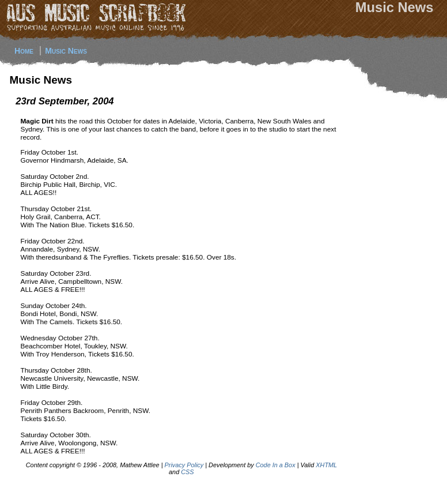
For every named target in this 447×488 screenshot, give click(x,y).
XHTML (326, 464)
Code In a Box (276, 464)
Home (23, 50)
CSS (187, 471)
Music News (66, 50)
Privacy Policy (184, 464)
